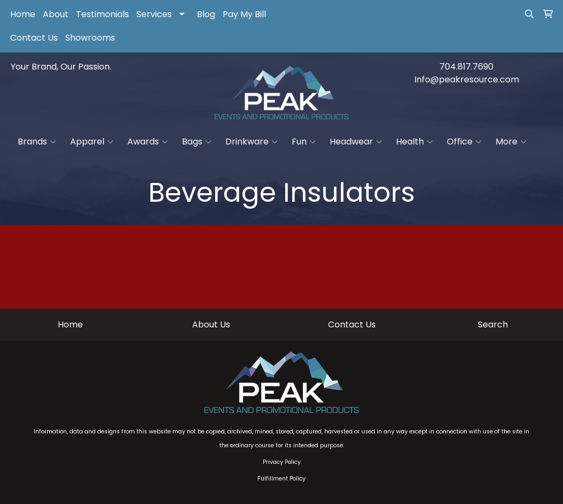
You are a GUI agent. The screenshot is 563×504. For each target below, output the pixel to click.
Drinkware (251, 141)
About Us (211, 324)
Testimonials (102, 14)
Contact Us (34, 38)
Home (22, 14)
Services (154, 14)
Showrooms (90, 38)
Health (414, 141)
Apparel (91, 141)
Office (464, 141)
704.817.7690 (466, 66)
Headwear (356, 141)
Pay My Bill (244, 14)
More (511, 141)
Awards (147, 141)
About (56, 14)
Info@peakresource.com (466, 79)
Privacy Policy (282, 462)
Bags (196, 141)
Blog (206, 14)
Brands (37, 141)
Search (493, 324)
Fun (304, 141)
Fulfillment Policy (281, 479)
